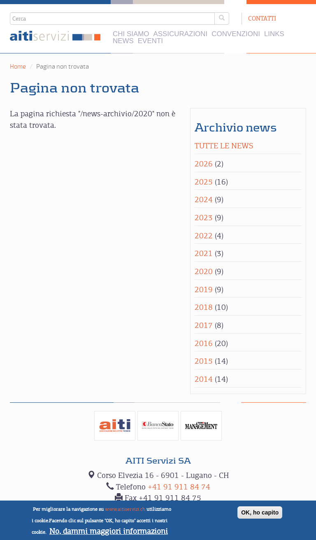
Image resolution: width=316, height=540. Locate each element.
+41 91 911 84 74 (179, 487)
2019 (204, 289)
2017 (204, 325)
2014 (204, 379)
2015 (204, 361)
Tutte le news (224, 145)
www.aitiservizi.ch (125, 512)
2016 (204, 343)
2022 (204, 235)
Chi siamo (131, 34)
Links (274, 34)
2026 (204, 163)
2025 (204, 182)
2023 (204, 217)
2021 (204, 253)
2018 (204, 307)
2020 (204, 271)
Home (18, 66)
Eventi (150, 41)
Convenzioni (235, 34)
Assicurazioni (180, 34)
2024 (204, 199)
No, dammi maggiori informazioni (108, 534)
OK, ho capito (260, 515)
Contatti (262, 18)
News (123, 41)
